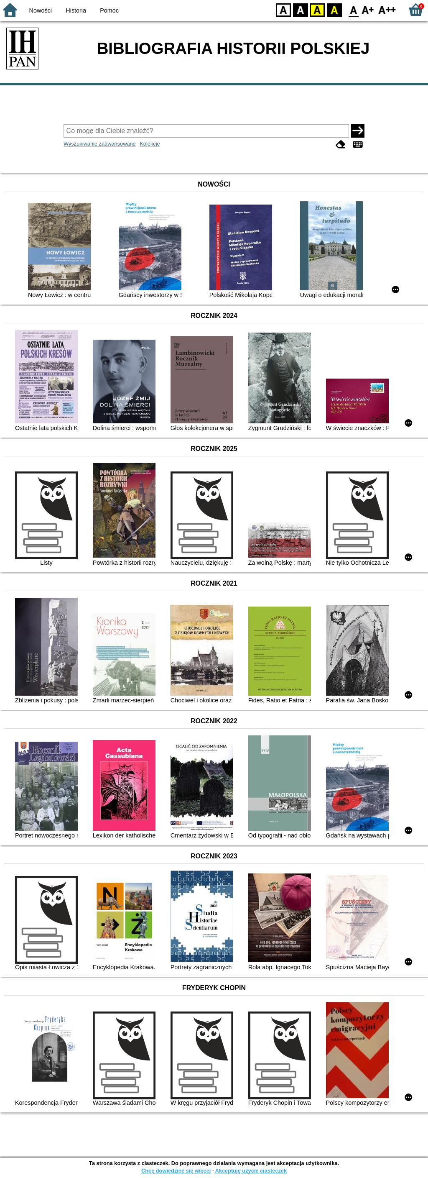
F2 (387, 9)
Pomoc (109, 10)
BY (334, 9)
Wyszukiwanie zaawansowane (100, 144)
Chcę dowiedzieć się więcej (176, 1171)
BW (300, 9)
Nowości (40, 10)
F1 (368, 9)
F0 (353, 9)
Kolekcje (150, 144)
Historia (76, 10)
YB (317, 9)
